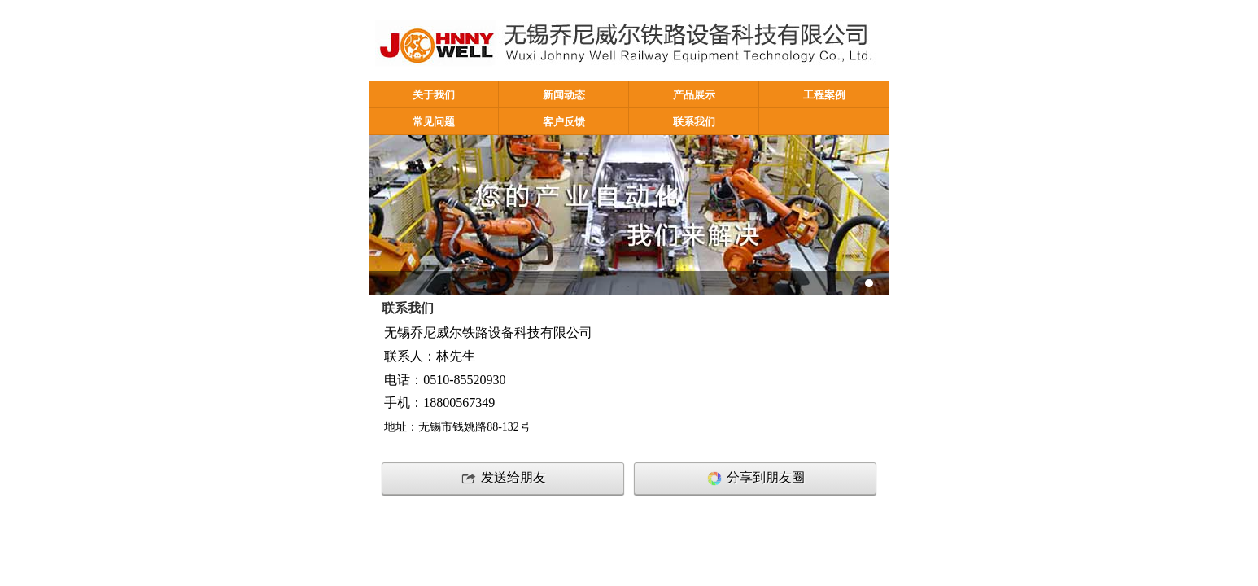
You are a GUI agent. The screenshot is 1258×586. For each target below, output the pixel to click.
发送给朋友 (503, 479)
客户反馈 (564, 122)
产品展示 (694, 95)
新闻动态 (564, 95)
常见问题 (434, 122)
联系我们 (694, 122)
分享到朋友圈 (755, 479)
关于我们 (434, 95)
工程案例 (824, 95)
